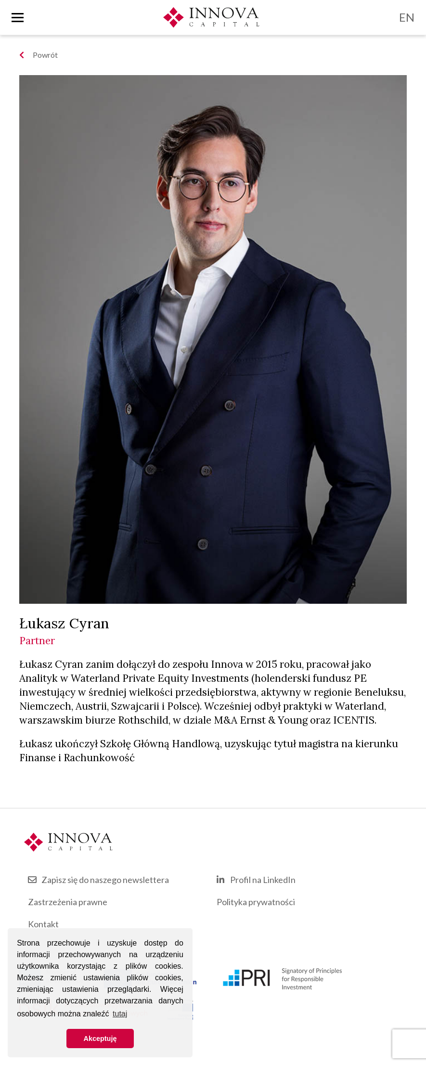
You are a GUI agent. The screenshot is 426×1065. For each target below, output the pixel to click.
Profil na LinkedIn (263, 879)
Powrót (38, 54)
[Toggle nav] (17, 17)
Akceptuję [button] (100, 1038)
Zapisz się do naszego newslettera (105, 879)
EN (406, 17)
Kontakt (43, 924)
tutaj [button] (120, 1014)
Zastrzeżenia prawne (67, 901)
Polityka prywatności (256, 901)
